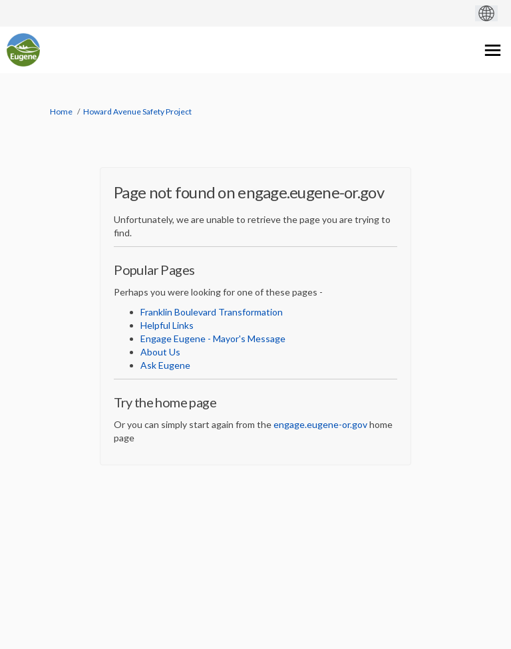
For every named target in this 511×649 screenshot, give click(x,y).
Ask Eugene (165, 365)
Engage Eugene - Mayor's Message (212, 338)
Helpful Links (167, 325)
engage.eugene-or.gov (320, 424)
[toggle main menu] (492, 50)
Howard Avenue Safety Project (137, 111)
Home (61, 111)
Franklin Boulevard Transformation (211, 312)
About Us (160, 351)
